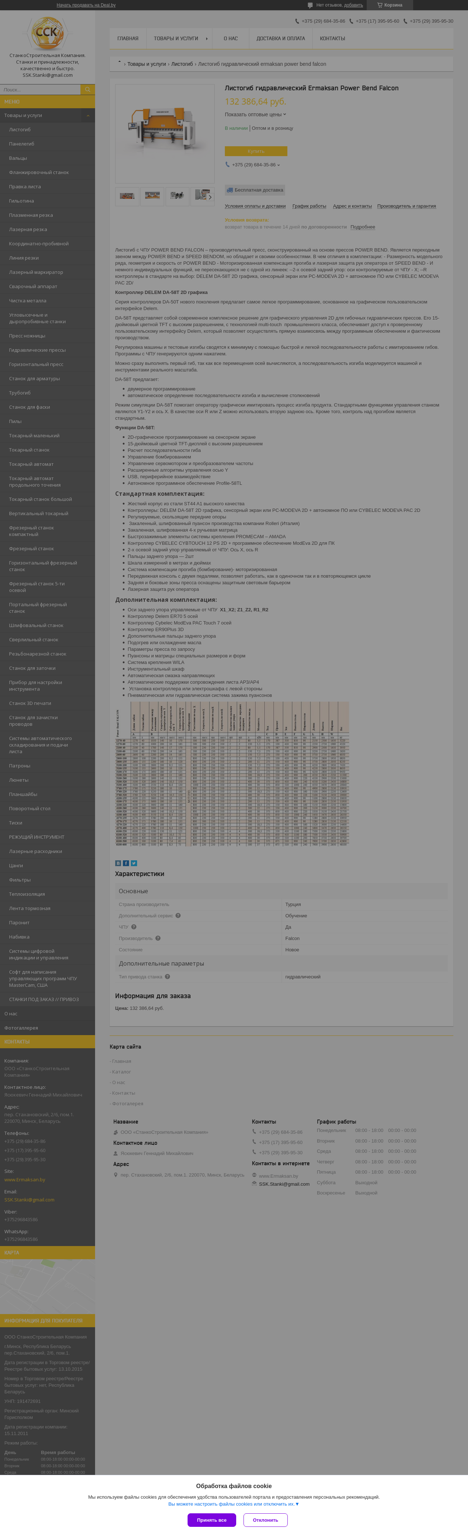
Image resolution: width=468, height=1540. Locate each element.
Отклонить (265, 1520)
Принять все (212, 1520)
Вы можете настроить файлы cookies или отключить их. (231, 1504)
